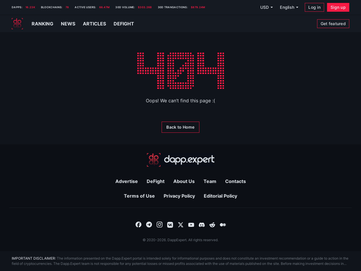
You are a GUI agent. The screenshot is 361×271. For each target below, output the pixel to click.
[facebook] (138, 224)
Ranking (42, 24)
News (68, 24)
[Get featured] (333, 23)
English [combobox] (287, 7)
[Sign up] (338, 7)
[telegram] (149, 224)
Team (209, 181)
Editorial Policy (220, 196)
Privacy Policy (179, 196)
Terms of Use (139, 196)
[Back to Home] (180, 127)
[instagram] (159, 224)
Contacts (235, 181)
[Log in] (314, 7)
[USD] (266, 7)
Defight (124, 24)
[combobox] (138, 224)
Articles (94, 24)
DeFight (156, 181)
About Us (184, 181)
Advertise (126, 181)
